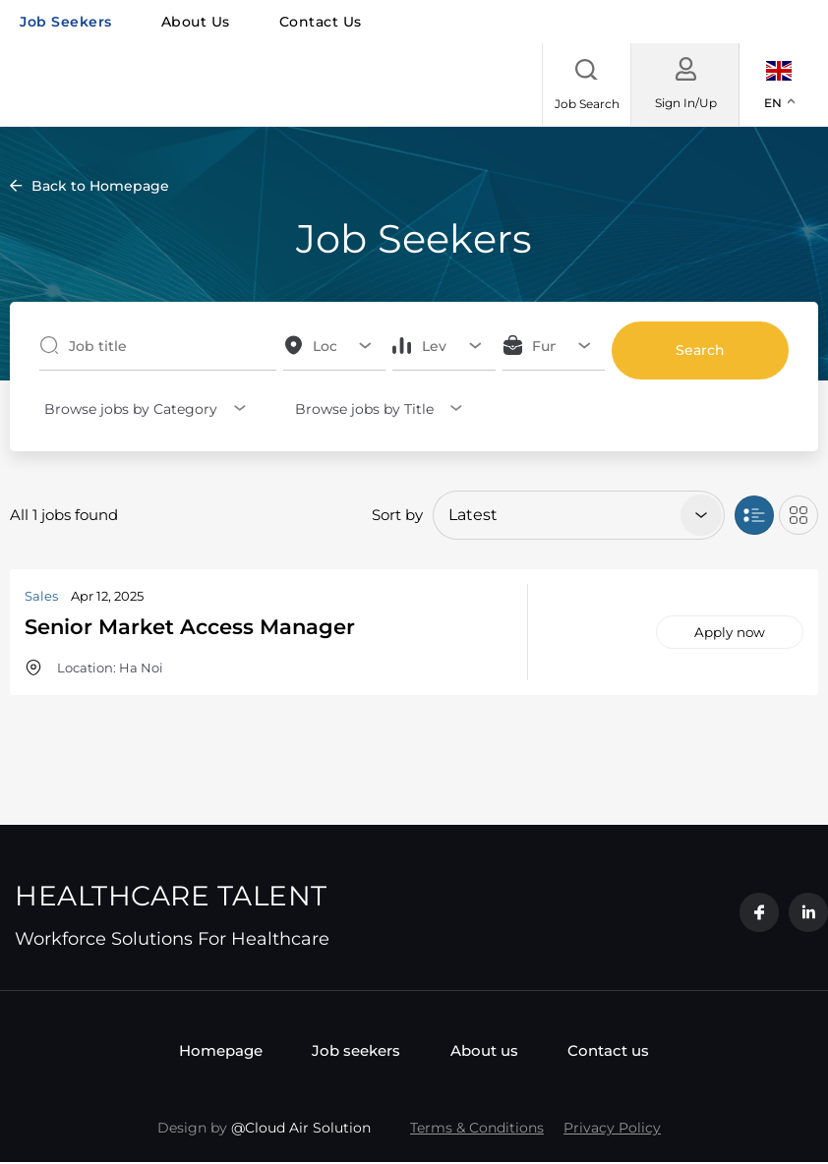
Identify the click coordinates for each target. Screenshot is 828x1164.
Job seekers (66, 21)
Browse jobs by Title (359, 409)
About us (195, 21)
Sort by (397, 514)
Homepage (198, 1051)
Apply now (729, 632)
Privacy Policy (612, 1129)
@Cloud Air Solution (301, 1129)
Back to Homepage (100, 186)
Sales (41, 596)
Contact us (320, 21)
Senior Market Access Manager (212, 625)
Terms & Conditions (477, 1129)
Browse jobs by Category (125, 409)
